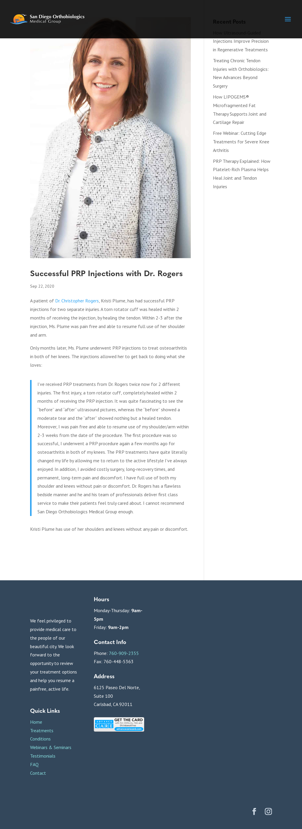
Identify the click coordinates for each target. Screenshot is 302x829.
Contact (38, 773)
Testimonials (42, 756)
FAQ (34, 764)
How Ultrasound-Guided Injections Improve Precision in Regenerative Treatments (241, 41)
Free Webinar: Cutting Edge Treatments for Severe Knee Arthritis (241, 141)
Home (36, 722)
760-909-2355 (124, 653)
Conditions (40, 739)
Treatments (41, 730)
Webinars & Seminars (50, 747)
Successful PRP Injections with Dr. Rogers (106, 273)
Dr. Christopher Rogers (77, 301)
